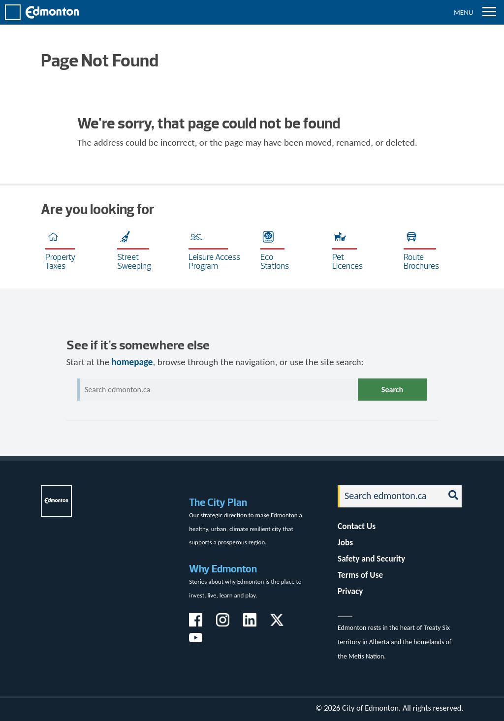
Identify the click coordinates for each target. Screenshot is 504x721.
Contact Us (357, 526)
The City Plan (218, 502)
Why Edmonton (223, 569)
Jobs (345, 542)
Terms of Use (360, 575)
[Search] (388, 496)
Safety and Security (371, 559)
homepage (132, 362)
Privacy (350, 591)
